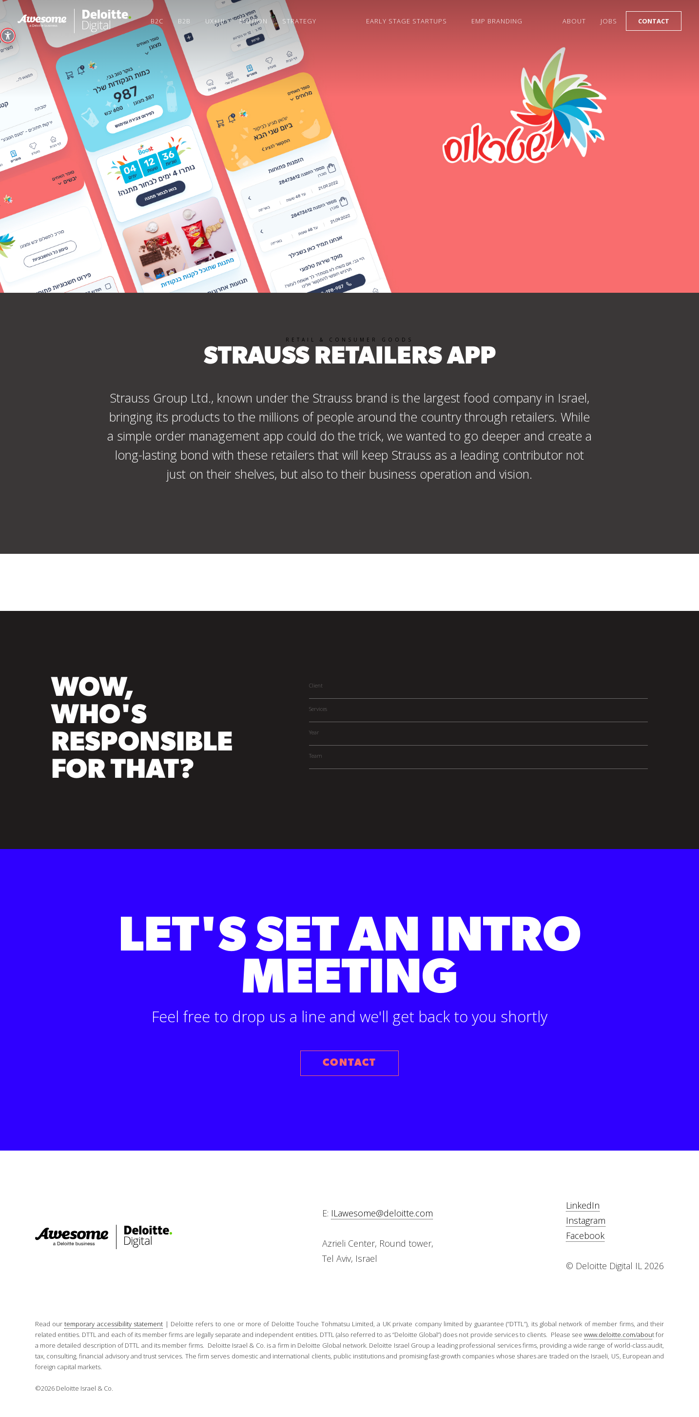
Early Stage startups (406, 21)
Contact (653, 21)
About (574, 21)
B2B (184, 21)
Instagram (585, 1220)
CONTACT (349, 1063)
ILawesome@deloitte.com (382, 1213)
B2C (157, 21)
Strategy (299, 21)
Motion (253, 21)
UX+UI (215, 21)
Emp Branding (497, 21)
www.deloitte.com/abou (618, 1334)
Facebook (585, 1235)
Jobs (609, 21)
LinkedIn (583, 1205)
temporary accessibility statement (113, 1323)
